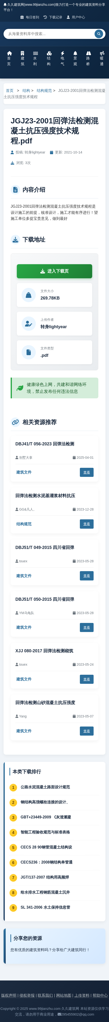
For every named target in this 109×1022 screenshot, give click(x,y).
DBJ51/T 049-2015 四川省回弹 (44, 547)
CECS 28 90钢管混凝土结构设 (46, 847)
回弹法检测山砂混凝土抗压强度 (45, 702)
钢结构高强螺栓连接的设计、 (45, 802)
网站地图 (63, 995)
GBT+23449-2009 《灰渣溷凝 (46, 817)
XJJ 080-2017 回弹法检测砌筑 (44, 650)
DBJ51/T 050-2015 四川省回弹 (44, 599)
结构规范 (44, 91)
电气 (62, 58)
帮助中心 (100, 995)
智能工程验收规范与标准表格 (45, 832)
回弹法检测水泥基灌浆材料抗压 (45, 495)
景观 (75, 58)
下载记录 (53, 17)
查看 (86, 472)
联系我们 (45, 995)
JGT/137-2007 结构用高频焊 (45, 877)
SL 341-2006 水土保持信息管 (45, 907)
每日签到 (29, 17)
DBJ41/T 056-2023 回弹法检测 (44, 444)
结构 (49, 58)
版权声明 (8, 995)
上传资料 (82, 995)
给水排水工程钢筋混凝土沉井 (45, 892)
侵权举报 (27, 995)
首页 (9, 58)
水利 (35, 58)
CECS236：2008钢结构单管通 (47, 862)
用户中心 (76, 17)
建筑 (22, 58)
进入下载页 (54, 271)
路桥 (88, 58)
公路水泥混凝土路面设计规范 (45, 787)
